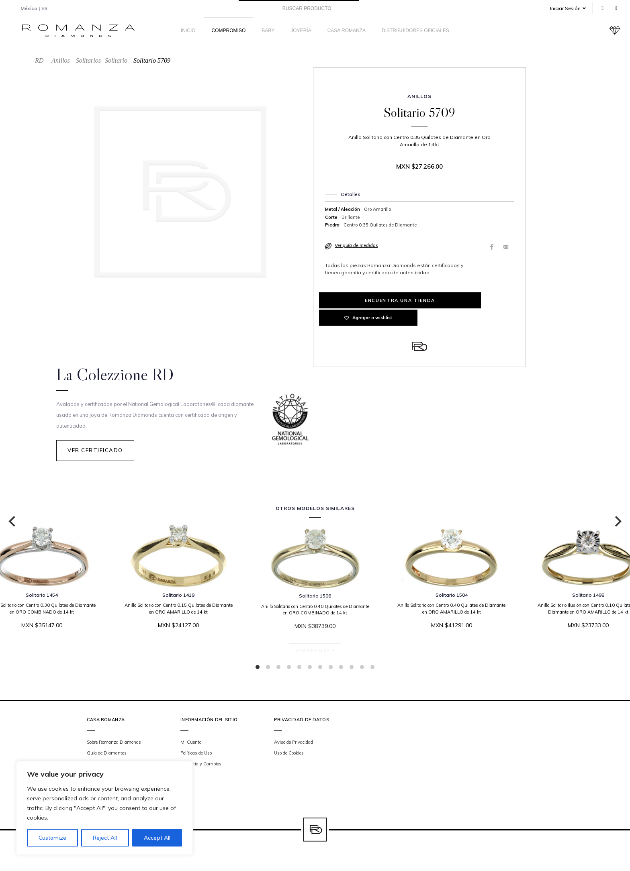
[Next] (617, 522)
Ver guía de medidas (356, 245)
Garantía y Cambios (200, 765)
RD (39, 60)
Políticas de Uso (196, 754)
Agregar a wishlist (470, 300)
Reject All (105, 837)
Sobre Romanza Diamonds (114, 743)
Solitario (116, 60)
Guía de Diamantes (107, 754)
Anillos (60, 60)
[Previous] (13, 522)
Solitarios (88, 60)
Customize (52, 837)
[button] (570, 8)
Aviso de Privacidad (293, 743)
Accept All (157, 837)
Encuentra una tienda (368, 300)
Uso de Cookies (289, 754)
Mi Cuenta (191, 743)
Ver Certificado (95, 454)
